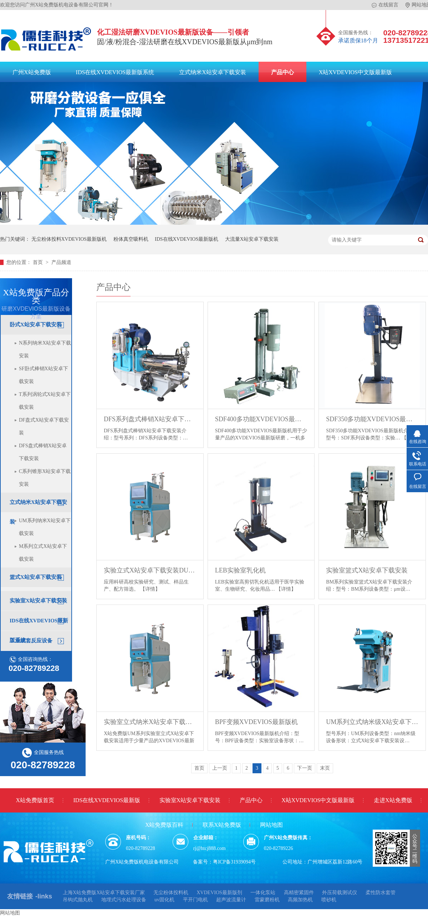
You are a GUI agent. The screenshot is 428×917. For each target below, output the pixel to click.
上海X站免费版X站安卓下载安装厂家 (104, 892)
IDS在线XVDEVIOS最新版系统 (115, 72)
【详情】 (150, 589)
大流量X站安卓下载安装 (252, 239)
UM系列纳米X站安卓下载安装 (45, 527)
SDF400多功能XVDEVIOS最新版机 (261, 419)
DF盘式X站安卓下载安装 (44, 426)
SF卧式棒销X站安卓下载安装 (43, 375)
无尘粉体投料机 (170, 892)
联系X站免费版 (222, 825)
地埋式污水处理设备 (123, 899)
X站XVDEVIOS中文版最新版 (355, 72)
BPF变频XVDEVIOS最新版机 (256, 721)
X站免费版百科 (164, 825)
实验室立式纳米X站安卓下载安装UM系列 (150, 721)
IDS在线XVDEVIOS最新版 (107, 800)
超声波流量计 (231, 899)
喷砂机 (328, 899)
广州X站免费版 (31, 72)
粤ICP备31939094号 (234, 862)
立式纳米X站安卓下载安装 (212, 72)
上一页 (219, 768)
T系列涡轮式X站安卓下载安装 (45, 401)
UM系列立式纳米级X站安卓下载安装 (372, 721)
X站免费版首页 (35, 800)
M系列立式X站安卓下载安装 (43, 553)
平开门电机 (195, 899)
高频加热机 (300, 899)
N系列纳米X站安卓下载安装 (45, 349)
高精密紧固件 (299, 892)
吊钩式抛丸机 (78, 899)
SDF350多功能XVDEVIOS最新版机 (372, 419)
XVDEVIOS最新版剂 (219, 892)
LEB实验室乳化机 (240, 570)
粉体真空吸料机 (130, 239)
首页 (38, 262)
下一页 (304, 768)
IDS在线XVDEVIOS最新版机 (186, 239)
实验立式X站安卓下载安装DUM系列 (150, 570)
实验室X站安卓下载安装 (38, 600)
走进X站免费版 (393, 800)
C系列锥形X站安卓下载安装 (45, 478)
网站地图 (271, 825)
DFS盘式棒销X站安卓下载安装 (43, 452)
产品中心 (282, 72)
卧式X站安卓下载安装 (36, 324)
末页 (325, 768)
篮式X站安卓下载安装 (36, 577)
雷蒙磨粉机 (267, 899)
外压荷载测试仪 (339, 892)
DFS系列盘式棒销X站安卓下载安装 (150, 419)
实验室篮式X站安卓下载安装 (367, 570)
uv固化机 (164, 899)
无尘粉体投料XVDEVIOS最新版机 (69, 239)
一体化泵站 (262, 892)
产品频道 (61, 262)
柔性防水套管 (381, 892)
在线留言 (385, 5)
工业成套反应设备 (31, 640)
